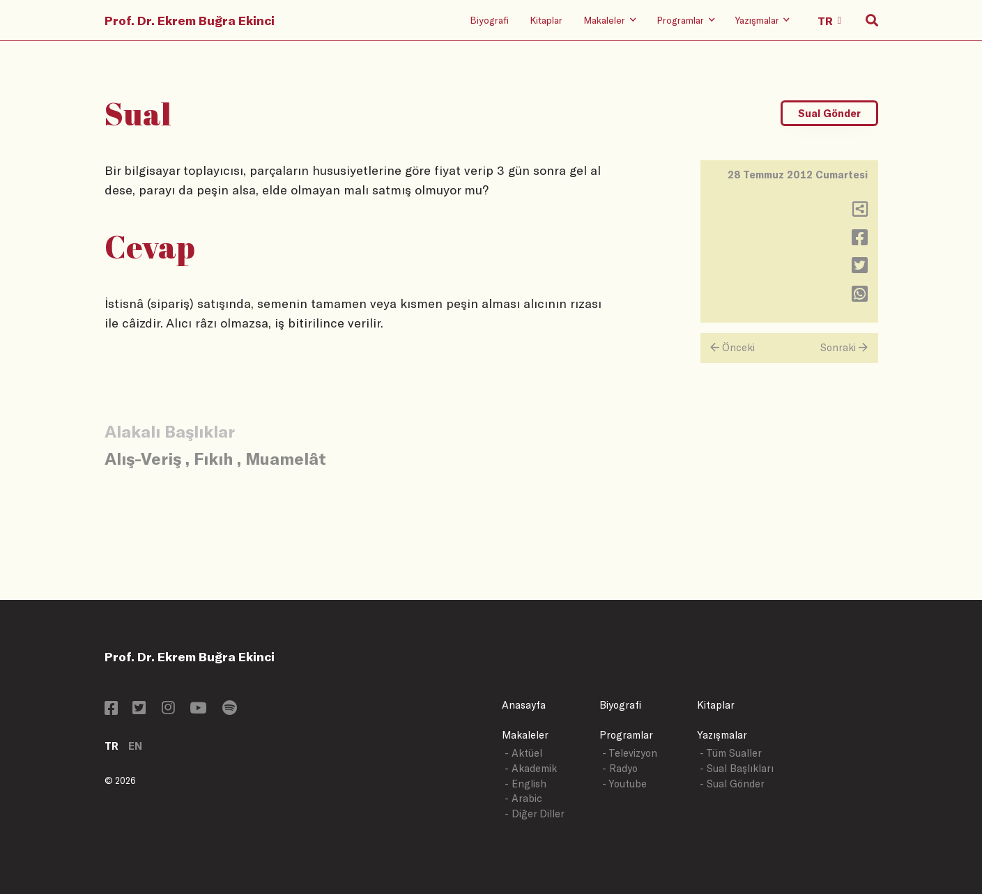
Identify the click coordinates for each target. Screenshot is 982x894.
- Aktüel (523, 753)
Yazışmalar (722, 735)
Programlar (626, 735)
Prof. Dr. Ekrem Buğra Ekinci (190, 20)
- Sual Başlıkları (737, 768)
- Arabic (523, 798)
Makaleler (525, 735)
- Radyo (620, 768)
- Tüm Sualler (731, 753)
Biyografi (489, 20)
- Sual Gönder (732, 783)
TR (111, 746)
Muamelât (285, 458)
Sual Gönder (829, 113)
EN (135, 746)
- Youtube (624, 783)
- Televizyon (629, 753)
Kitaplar (546, 20)
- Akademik (531, 768)
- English (525, 783)
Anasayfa (524, 705)
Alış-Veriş (143, 458)
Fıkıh (213, 458)
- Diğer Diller (535, 813)
